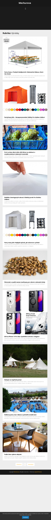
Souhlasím (25, 517)
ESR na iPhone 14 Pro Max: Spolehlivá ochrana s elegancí (21, 336)
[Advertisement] (25, 20)
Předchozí (19, 464)
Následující (30, 464)
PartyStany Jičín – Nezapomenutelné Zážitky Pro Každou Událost (24, 117)
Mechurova (25, 2)
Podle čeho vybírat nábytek (13, 454)
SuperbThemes (38, 471)
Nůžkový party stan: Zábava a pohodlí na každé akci (20, 415)
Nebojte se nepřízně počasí (12, 380)
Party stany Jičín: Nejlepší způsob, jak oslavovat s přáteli (21, 242)
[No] (49, 516)
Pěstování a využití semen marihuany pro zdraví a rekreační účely (24, 282)
